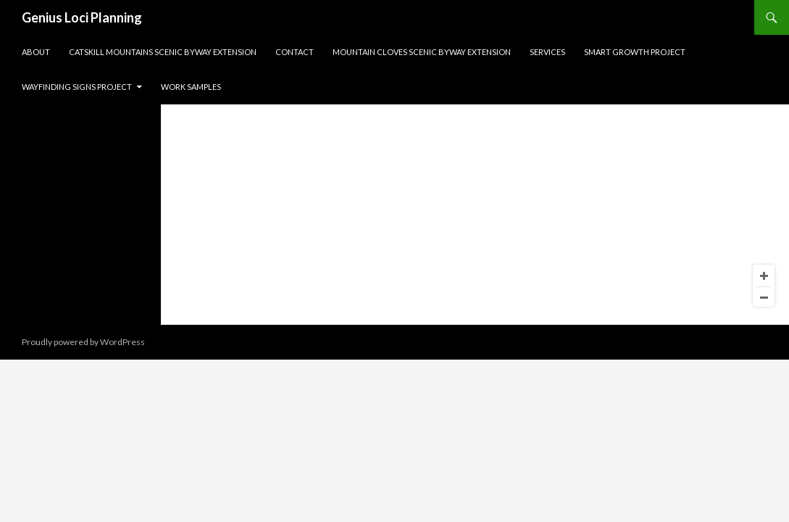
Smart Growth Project (634, 52)
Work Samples (191, 86)
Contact (294, 52)
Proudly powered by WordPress (83, 341)
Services (547, 52)
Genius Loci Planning (82, 17)
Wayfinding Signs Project (77, 86)
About (36, 52)
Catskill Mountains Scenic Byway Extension (162, 52)
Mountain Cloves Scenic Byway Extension (422, 52)
